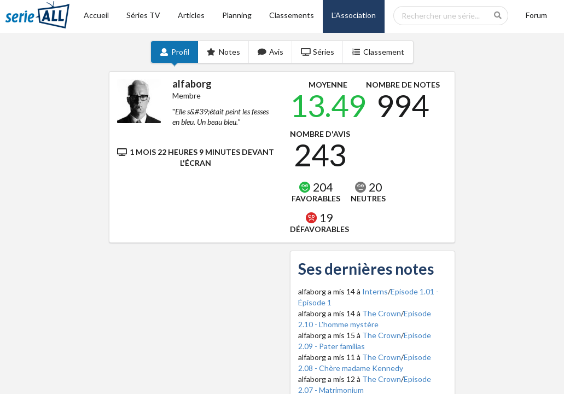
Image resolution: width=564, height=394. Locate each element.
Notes (223, 51)
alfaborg (192, 83)
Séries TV (143, 15)
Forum (536, 15)
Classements (291, 15)
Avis (271, 51)
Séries (317, 51)
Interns (375, 291)
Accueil (96, 15)
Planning (237, 15)
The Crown (381, 313)
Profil (175, 51)
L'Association (354, 15)
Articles (191, 15)
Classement (378, 51)
